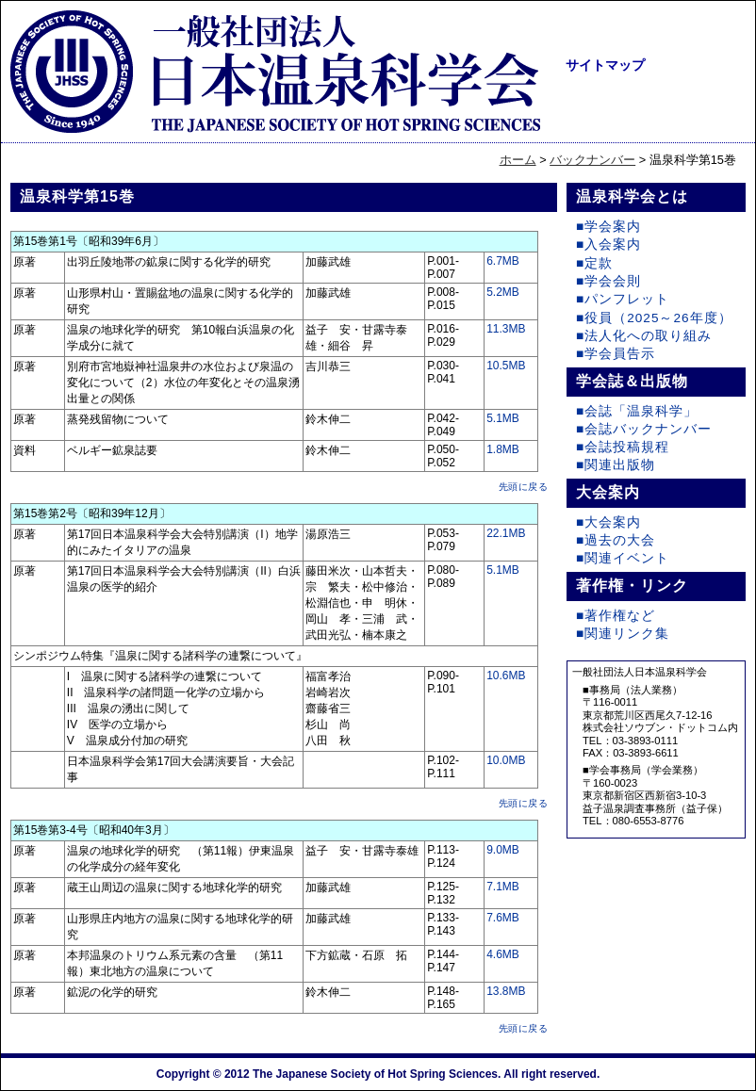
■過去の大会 (615, 540)
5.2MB (502, 292)
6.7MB (502, 261)
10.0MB (505, 760)
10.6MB (505, 675)
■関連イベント (622, 558)
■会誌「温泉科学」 (637, 411)
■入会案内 (608, 244)
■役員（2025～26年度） (654, 318)
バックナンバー (592, 160)
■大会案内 (608, 522)
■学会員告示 (615, 354)
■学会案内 (608, 227)
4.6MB (502, 954)
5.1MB (502, 418)
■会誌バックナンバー (644, 429)
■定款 (594, 263)
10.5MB (505, 365)
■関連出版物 (615, 465)
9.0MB (502, 849)
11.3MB (505, 328)
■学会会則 (608, 281)
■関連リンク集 (622, 634)
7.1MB (502, 886)
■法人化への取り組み (644, 336)
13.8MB (505, 991)
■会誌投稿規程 (622, 447)
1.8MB (502, 449)
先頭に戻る (524, 486)
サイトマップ (605, 65)
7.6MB (502, 917)
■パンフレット (622, 299)
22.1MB (505, 533)
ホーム (518, 160)
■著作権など (615, 616)
